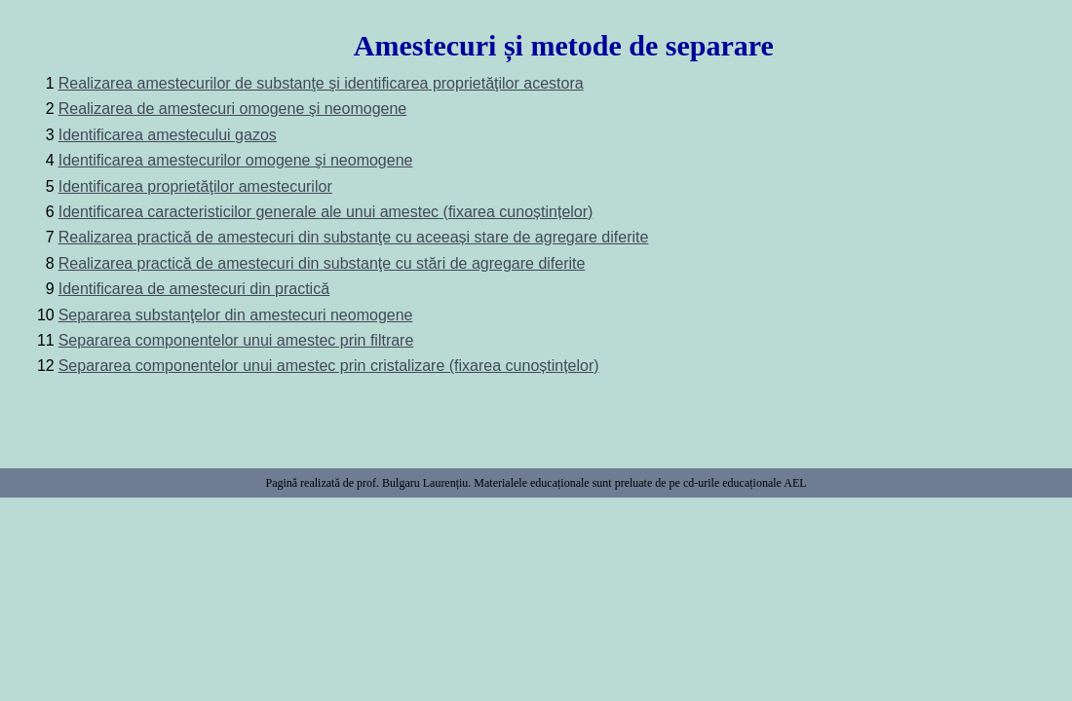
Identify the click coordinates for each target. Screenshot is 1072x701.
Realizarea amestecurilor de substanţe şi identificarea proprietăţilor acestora (321, 83)
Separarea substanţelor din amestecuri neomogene (235, 315)
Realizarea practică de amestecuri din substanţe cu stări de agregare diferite (322, 263)
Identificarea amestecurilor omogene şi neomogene (235, 160)
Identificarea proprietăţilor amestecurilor (195, 186)
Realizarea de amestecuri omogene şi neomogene (232, 108)
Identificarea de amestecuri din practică (193, 288)
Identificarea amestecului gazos (167, 135)
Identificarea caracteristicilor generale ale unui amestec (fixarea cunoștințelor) (325, 211)
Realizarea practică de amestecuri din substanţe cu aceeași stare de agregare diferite (353, 237)
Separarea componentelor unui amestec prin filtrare (236, 340)
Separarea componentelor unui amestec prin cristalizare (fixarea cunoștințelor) (328, 365)
